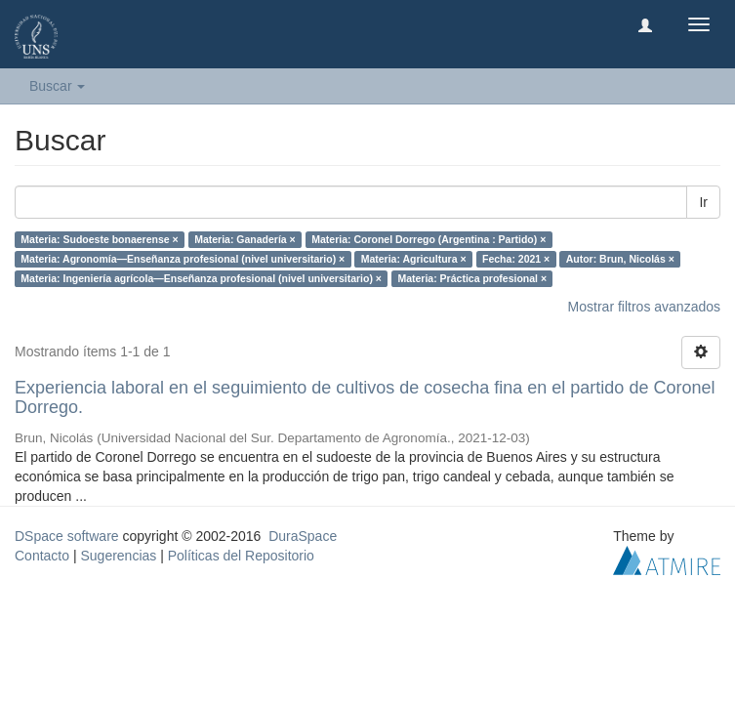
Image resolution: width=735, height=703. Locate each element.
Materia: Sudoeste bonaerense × (99, 239)
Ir (703, 202)
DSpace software (67, 536)
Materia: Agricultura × (414, 259)
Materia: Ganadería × (245, 239)
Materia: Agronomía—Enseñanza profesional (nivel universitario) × (182, 259)
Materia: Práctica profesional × (472, 278)
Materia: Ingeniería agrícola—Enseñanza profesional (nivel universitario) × (201, 278)
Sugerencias (118, 555)
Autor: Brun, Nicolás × (620, 259)
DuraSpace (302, 536)
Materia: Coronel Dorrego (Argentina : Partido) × (428, 239)
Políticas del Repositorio (241, 555)
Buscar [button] (57, 86)
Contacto (42, 555)
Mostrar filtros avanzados (644, 306)
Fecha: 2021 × (516, 259)
